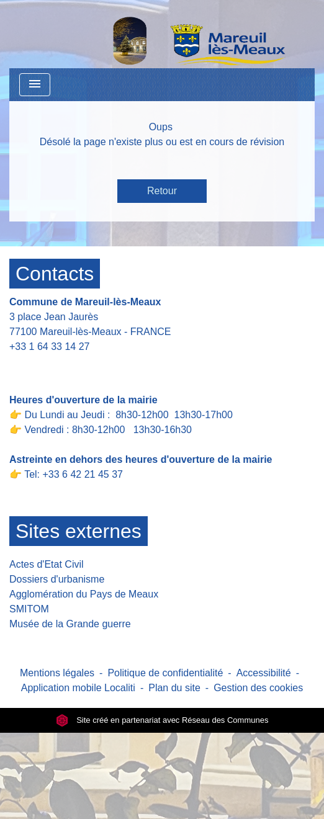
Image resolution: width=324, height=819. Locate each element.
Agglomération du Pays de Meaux (83, 594)
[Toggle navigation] (34, 84)
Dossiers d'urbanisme (56, 579)
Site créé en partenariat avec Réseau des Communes (162, 720)
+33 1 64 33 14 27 (49, 346)
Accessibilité (263, 673)
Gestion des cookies (258, 687)
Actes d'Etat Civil (46, 564)
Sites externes (79, 531)
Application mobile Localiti (78, 687)
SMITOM (29, 609)
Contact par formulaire (66, 365)
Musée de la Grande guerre (70, 624)
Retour (162, 191)
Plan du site (174, 687)
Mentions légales (57, 673)
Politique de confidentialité (165, 673)
